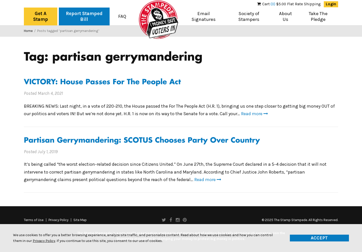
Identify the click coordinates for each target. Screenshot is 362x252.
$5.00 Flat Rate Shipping (289, 4)
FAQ (122, 16)
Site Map (80, 220)
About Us (285, 16)
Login (331, 4)
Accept (319, 238)
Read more (254, 113)
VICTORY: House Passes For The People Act (102, 82)
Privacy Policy (58, 220)
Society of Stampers (248, 16)
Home (28, 31)
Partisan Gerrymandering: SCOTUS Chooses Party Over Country (142, 140)
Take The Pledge (318, 16)
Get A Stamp (40, 16)
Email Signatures (204, 16)
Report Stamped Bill (84, 16)
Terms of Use (33, 220)
